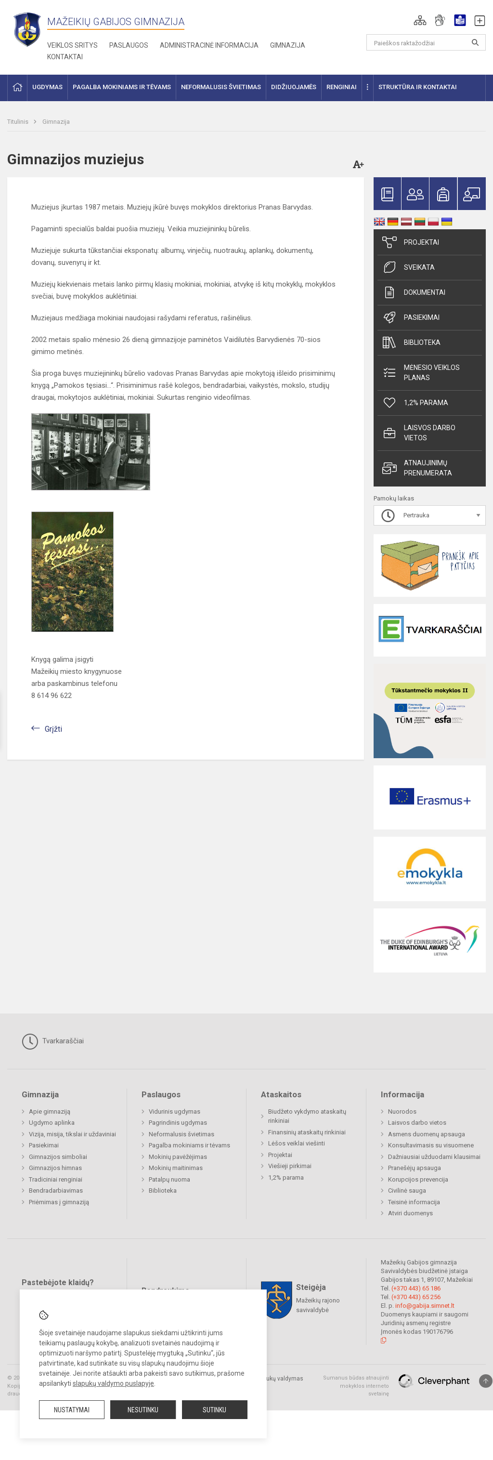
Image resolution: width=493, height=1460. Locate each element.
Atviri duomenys (410, 1213)
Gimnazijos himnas (55, 1167)
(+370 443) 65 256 (416, 1297)
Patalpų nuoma (169, 1179)
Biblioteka (411, 342)
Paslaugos (128, 45)
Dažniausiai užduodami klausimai (434, 1156)
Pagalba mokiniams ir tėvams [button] (122, 87)
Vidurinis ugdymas (174, 1111)
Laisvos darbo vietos (418, 433)
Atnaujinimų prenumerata (417, 468)
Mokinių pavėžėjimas (178, 1156)
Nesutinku (143, 1410)
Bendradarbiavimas (56, 1190)
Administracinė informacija (209, 45)
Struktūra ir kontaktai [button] (417, 87)
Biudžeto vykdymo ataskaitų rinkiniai (307, 1116)
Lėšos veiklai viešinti (296, 1143)
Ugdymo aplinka (52, 1122)
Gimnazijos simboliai (58, 1156)
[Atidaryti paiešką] (475, 42)
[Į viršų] (486, 1381)
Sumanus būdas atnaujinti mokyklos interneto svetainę (356, 1386)
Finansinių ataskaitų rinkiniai (307, 1132)
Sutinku (214, 1410)
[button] (420, 20)
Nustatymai (72, 1410)
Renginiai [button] (341, 87)
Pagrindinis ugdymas (178, 1122)
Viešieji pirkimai (289, 1166)
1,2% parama (415, 402)
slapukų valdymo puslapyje (113, 1383)
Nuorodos (402, 1111)
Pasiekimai (411, 317)
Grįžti (53, 729)
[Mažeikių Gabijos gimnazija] (27, 29)
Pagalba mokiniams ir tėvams (189, 1145)
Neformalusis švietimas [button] (221, 87)
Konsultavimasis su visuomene (431, 1145)
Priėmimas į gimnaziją (59, 1202)
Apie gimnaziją (49, 1111)
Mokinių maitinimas (176, 1167)
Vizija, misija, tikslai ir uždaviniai (72, 1134)
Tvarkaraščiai (53, 1041)
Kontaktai (65, 57)
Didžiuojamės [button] (293, 87)
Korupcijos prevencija (418, 1179)
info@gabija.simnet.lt (424, 1305)
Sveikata (408, 267)
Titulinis (18, 121)
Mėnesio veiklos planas (421, 372)
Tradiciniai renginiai (55, 1179)
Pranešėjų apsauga (414, 1167)
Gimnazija (287, 45)
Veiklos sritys (72, 45)
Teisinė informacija (414, 1202)
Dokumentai (413, 292)
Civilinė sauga (407, 1190)
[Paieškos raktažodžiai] (426, 42)
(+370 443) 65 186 (416, 1288)
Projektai (410, 242)
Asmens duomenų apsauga (426, 1134)
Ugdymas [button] (47, 87)
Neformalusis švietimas (181, 1134)
